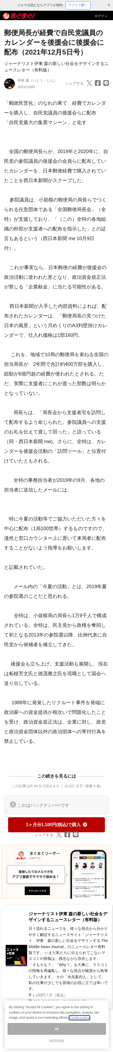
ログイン (101, 16)
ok (56, 1032)
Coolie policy (79, 1021)
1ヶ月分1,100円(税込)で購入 (56, 824)
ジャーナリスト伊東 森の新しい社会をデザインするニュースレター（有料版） (68, 917)
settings (56, 1044)
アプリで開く (78, 5)
